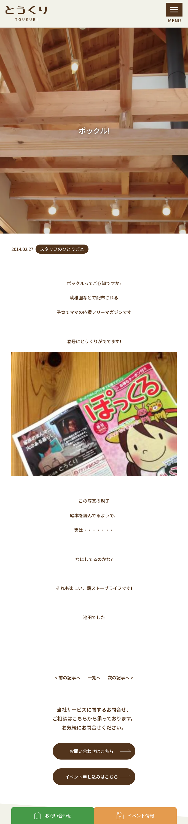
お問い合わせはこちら (91, 751)
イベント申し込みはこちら (91, 776)
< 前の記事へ (67, 677)
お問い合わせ (58, 815)
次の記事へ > (120, 677)
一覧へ (94, 677)
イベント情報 (141, 815)
